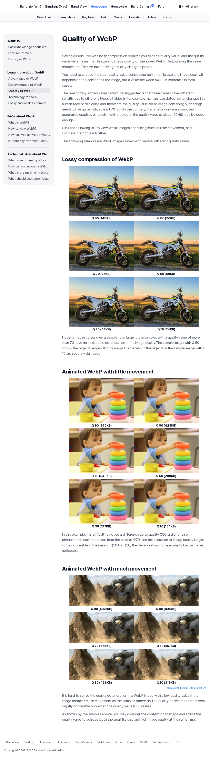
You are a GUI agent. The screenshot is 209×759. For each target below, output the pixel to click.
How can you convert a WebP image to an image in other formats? (29, 135)
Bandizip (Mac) (56, 6)
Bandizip (29, 742)
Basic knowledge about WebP (29, 47)
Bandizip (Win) (30, 6)
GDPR (143, 742)
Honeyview (119, 6)
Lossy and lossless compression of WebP (29, 103)
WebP (118, 17)
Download (44, 17)
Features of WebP (20, 53)
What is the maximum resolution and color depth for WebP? (29, 172)
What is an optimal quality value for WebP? (29, 160)
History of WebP (19, 59)
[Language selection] (192, 6)
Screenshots (67, 17)
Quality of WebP (20, 91)
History (152, 17)
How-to (134, 17)
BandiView (79, 6)
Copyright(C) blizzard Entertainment (186, 688)
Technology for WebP (23, 97)
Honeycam (99, 6)
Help (104, 17)
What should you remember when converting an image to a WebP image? (29, 179)
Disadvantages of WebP (25, 85)
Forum (162, 6)
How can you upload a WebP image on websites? (29, 166)
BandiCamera (142, 6)
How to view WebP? (22, 128)
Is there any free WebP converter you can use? (29, 141)
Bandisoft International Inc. (50, 750)
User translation (161, 742)
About (118, 742)
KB (177, 742)
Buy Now (88, 17)
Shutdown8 (103, 742)
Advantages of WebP (23, 78)
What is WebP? (18, 122)
